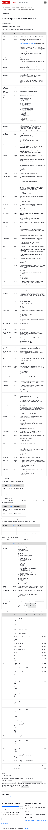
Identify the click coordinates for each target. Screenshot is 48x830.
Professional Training (41, 820)
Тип (13, 525)
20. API (18, 7)
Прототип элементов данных (8, 9)
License (26, 828)
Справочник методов (26, 7)
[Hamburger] (45, 3)
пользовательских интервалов (27, 43)
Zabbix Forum (40, 822)
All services (28, 822)
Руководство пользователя (8, 7)
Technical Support (29, 820)
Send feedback (6, 822)
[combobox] (30, 2)
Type (10, 485)
